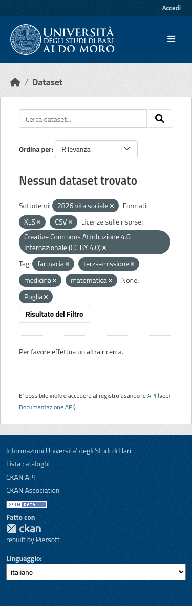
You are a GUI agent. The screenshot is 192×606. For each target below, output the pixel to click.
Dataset (47, 82)
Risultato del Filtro (54, 313)
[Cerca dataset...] (83, 118)
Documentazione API (46, 407)
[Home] (15, 82)
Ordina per (35, 149)
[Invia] (159, 118)
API (152, 395)
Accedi (171, 8)
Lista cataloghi (28, 463)
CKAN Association (32, 490)
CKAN (23, 528)
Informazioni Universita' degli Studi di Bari (68, 450)
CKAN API (20, 477)
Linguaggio (23, 558)
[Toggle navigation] (171, 39)
